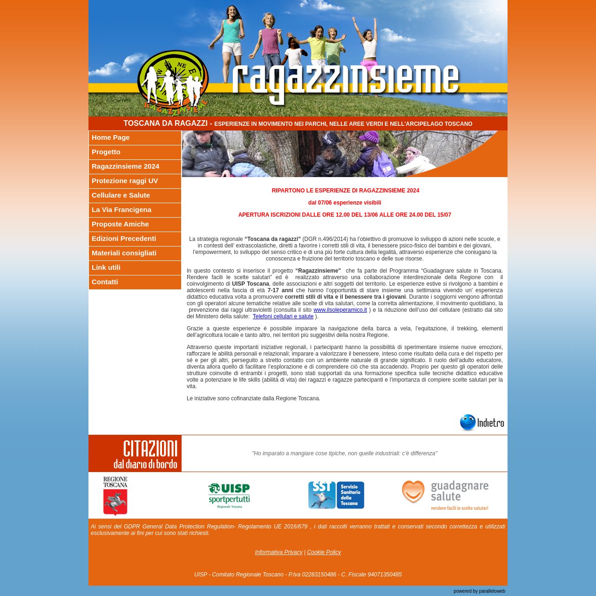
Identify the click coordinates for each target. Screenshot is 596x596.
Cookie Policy (324, 552)
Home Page (111, 137)
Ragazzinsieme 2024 (125, 166)
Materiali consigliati (124, 253)
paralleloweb (491, 591)
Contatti (105, 282)
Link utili (106, 267)
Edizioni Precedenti (124, 238)
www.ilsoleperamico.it (340, 310)
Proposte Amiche (120, 224)
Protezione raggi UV (125, 181)
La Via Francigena (121, 209)
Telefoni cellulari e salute (283, 316)
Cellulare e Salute (121, 195)
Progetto (106, 152)
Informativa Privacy (279, 552)
